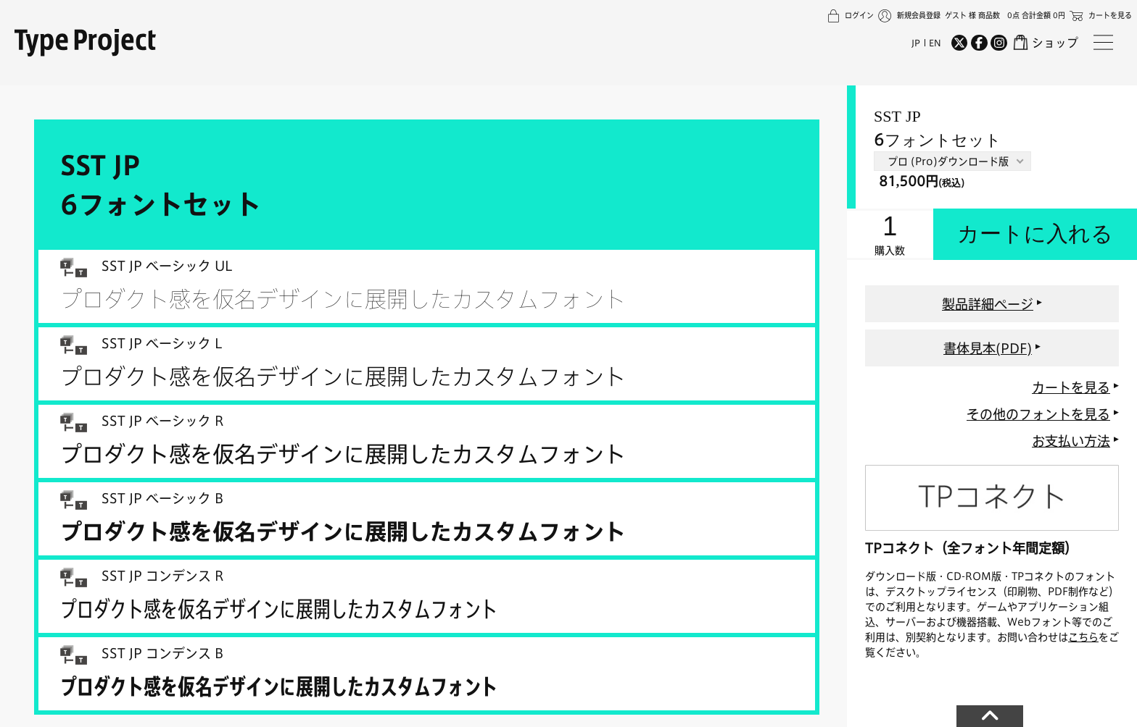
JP (915, 43)
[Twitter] (959, 43)
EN (935, 43)
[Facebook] (979, 43)
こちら (1083, 637)
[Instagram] (998, 43)
